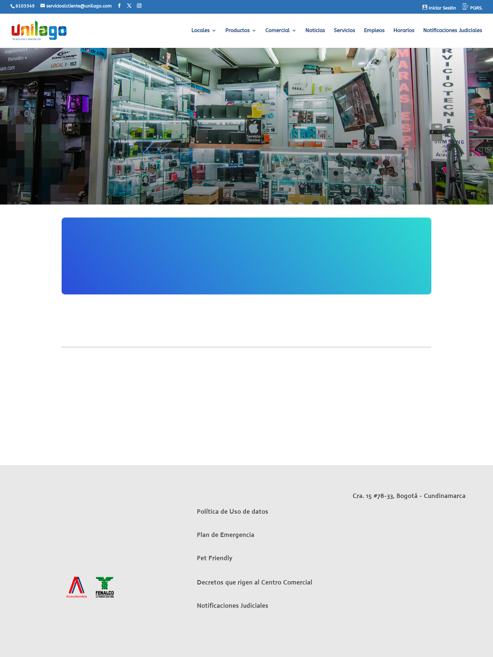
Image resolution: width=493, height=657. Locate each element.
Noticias (315, 31)
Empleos (374, 31)
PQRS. (473, 7)
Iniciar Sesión (439, 8)
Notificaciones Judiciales (452, 31)
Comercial (277, 31)
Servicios (344, 31)
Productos (237, 31)
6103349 (25, 6)
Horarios (403, 31)
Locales (200, 31)
